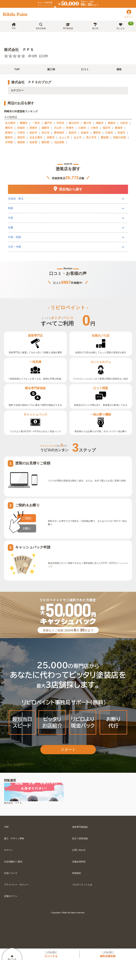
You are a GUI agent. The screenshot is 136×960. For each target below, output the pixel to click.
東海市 (9, 132)
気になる (125, 25)
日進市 (109, 132)
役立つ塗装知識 (80, 838)
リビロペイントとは (82, 884)
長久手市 (91, 137)
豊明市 (97, 132)
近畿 (10, 227)
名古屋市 (10, 123)
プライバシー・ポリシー (16, 884)
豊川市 (87, 123)
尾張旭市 (59, 132)
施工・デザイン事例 (14, 838)
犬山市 (58, 127)
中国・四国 (14, 236)
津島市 (99, 123)
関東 (10, 208)
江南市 (82, 127)
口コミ (85, 69)
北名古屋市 (35, 137)
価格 (119, 69)
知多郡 (33, 142)
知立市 (45, 132)
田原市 (121, 132)
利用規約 (76, 873)
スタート (68, 750)
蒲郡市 (45, 127)
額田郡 (45, 142)
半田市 (60, 123)
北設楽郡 (59, 142)
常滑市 (70, 127)
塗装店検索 (41, 26)
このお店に (51, 954)
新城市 (119, 127)
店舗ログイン (10, 896)
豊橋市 (24, 123)
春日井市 (74, 123)
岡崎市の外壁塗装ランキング (21, 111)
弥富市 (51, 137)
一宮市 (36, 123)
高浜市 (72, 132)
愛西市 (9, 137)
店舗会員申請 (78, 861)
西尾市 (33, 127)
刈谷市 (124, 123)
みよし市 (64, 137)
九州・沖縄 (14, 246)
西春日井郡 (119, 137)
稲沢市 (106, 127)
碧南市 (112, 123)
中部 (10, 217)
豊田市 (9, 127)
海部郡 (21, 142)
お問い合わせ (78, 850)
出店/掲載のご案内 (13, 861)
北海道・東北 (15, 198)
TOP (13, 26)
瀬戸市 (48, 123)
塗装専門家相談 (80, 827)
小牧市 (94, 127)
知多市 (33, 132)
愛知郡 (105, 137)
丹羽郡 (9, 142)
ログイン (8, 850)
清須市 (21, 137)
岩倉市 (85, 132)
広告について (10, 873)
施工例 (95, 26)
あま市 (78, 137)
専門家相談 (68, 26)
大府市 (21, 132)
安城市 (21, 127)
